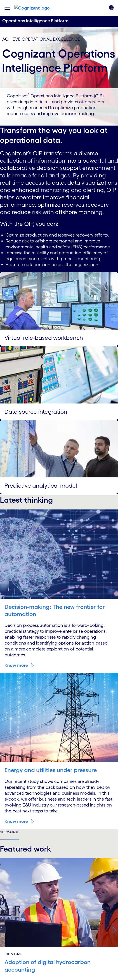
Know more (16, 665)
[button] (114, 930)
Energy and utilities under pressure (51, 770)
